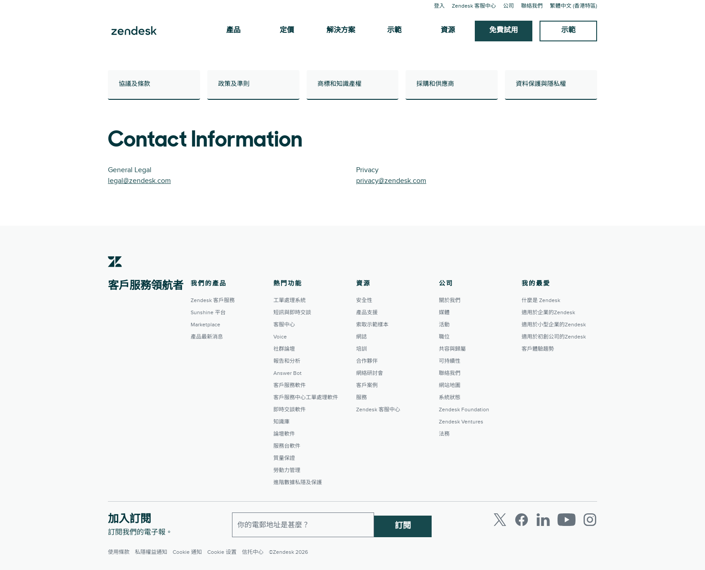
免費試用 (503, 30)
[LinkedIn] (543, 519)
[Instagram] (590, 519)
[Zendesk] (115, 275)
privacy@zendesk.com (391, 180)
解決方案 (340, 30)
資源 (448, 30)
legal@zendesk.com (139, 180)
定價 (287, 30)
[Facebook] (521, 519)
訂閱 (403, 523)
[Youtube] (567, 519)
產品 (233, 30)
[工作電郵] (303, 523)
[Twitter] (500, 519)
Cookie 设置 (221, 552)
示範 (394, 30)
